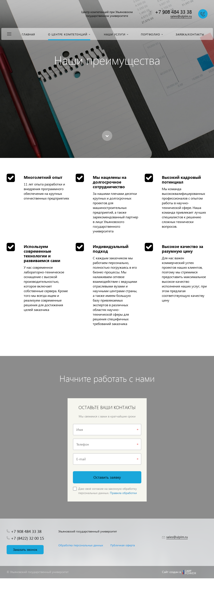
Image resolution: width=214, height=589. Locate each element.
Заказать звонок (25, 549)
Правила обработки (123, 493)
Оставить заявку (107, 477)
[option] (107, 79)
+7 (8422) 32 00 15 (27, 538)
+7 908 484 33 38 (173, 11)
